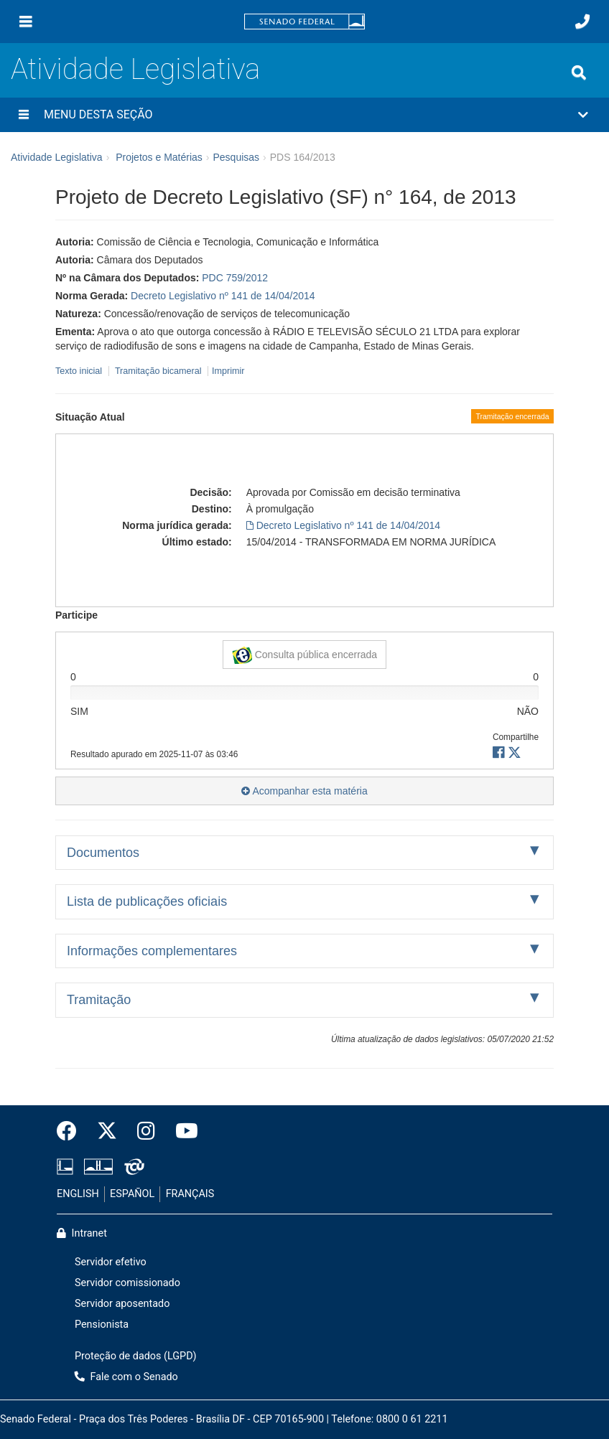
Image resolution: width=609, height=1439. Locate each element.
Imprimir (228, 371)
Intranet (82, 1233)
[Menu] (26, 21)
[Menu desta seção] (23, 114)
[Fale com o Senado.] (582, 21)
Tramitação (99, 1000)
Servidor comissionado (127, 1283)
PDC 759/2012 (235, 277)
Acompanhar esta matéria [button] (304, 791)
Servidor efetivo (111, 1262)
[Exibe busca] (578, 72)
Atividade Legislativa (135, 69)
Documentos (103, 852)
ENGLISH (78, 1194)
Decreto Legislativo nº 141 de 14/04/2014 (223, 295)
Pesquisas (236, 157)
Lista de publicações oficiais (147, 901)
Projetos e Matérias (159, 157)
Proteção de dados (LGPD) (136, 1356)
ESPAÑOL (132, 1194)
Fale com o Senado (126, 1377)
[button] (304, 115)
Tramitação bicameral (158, 371)
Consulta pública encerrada (304, 655)
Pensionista (102, 1324)
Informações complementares (152, 951)
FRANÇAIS (190, 1194)
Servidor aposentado (122, 1304)
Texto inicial (80, 371)
